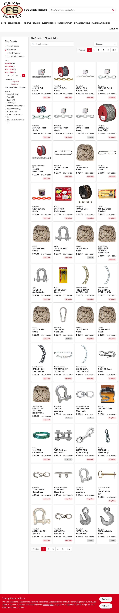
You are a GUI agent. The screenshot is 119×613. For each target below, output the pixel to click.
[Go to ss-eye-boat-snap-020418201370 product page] (63, 524)
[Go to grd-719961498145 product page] (41, 362)
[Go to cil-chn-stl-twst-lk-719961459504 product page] (85, 362)
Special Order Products (15, 56)
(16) (11, 103)
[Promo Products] (5, 46)
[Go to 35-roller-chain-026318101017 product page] (85, 322)
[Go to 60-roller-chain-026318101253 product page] (41, 242)
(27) (11, 100)
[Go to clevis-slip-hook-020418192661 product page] (107, 524)
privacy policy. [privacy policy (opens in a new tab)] (48, 605)
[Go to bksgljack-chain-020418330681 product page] (41, 161)
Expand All (14, 84)
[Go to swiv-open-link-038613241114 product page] (85, 403)
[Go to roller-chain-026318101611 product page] (107, 242)
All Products (11, 49)
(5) (12, 112)
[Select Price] (23, 75)
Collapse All (15, 81)
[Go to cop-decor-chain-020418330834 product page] (85, 202)
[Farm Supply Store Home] (12, 10)
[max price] (17, 75)
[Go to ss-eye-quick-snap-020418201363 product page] (107, 443)
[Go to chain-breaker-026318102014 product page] (63, 283)
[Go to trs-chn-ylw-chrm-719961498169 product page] (85, 283)
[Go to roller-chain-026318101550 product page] (41, 403)
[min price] (8, 75)
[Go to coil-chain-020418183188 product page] (41, 81)
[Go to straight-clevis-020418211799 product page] (63, 242)
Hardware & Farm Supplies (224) (18, 87)
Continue (105, 599)
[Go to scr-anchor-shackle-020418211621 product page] (85, 484)
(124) (13, 94)
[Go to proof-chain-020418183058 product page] (63, 121)
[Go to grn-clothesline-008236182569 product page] (41, 443)
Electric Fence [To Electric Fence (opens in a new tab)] (49, 23)
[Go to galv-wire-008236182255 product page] (107, 403)
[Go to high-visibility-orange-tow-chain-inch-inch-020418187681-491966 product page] (41, 202)
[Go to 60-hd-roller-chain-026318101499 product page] (63, 202)
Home (3, 23)
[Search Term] (82, 10)
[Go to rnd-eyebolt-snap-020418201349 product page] (85, 443)
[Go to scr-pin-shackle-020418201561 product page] (41, 524)
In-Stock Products (13, 53)
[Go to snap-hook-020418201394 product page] (107, 362)
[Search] (113, 10)
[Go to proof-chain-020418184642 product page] (41, 121)
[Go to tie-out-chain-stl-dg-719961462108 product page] (63, 362)
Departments (14, 23)
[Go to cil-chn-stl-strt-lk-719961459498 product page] (107, 283)
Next (114, 50)
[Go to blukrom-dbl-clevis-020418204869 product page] (63, 443)
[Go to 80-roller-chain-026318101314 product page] (85, 161)
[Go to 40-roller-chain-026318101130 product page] (107, 322)
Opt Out (105, 606)
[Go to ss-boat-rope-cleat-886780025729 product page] (63, 484)
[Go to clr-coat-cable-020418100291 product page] (107, 121)
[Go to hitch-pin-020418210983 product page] (107, 484)
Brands (36, 23)
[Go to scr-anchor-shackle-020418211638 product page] (63, 403)
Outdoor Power (65, 23)
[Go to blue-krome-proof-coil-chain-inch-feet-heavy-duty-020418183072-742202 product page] (85, 121)
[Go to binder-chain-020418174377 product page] (63, 161)
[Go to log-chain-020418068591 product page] (107, 161)
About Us (113, 29)
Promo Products (13, 45)
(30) (10, 97)
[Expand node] (5, 87)
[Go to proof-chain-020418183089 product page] (107, 81)
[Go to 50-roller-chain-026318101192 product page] (85, 242)
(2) (15, 115)
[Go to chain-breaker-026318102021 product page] (107, 202)
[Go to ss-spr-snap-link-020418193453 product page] (63, 322)
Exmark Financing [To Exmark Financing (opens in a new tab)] (82, 23)
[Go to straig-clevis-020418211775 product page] (41, 283)
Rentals (27, 23)
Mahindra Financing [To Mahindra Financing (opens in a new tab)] (101, 23)
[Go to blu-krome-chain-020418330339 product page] (85, 81)
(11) (15, 106)
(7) (14, 109)
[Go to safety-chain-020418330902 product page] (63, 81)
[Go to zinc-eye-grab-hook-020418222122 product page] (85, 524)
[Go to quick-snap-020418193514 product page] (41, 484)
